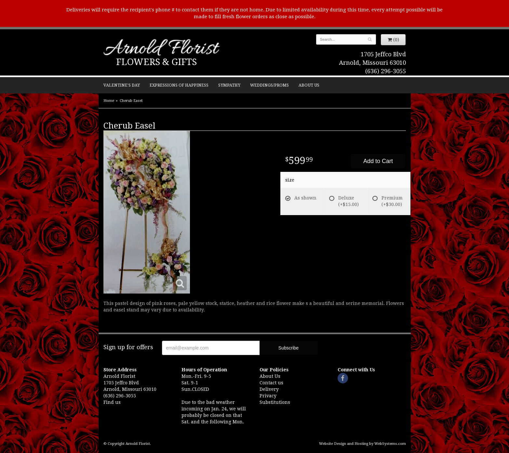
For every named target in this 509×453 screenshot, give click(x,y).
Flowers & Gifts (156, 62)
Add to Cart (378, 161)
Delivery (269, 389)
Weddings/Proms (269, 85)
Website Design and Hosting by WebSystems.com (362, 444)
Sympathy (229, 85)
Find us (112, 402)
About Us (309, 85)
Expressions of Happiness (179, 85)
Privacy (268, 395)
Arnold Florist (160, 49)
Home (108, 101)
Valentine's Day (121, 85)
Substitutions (275, 402)
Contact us (271, 382)
